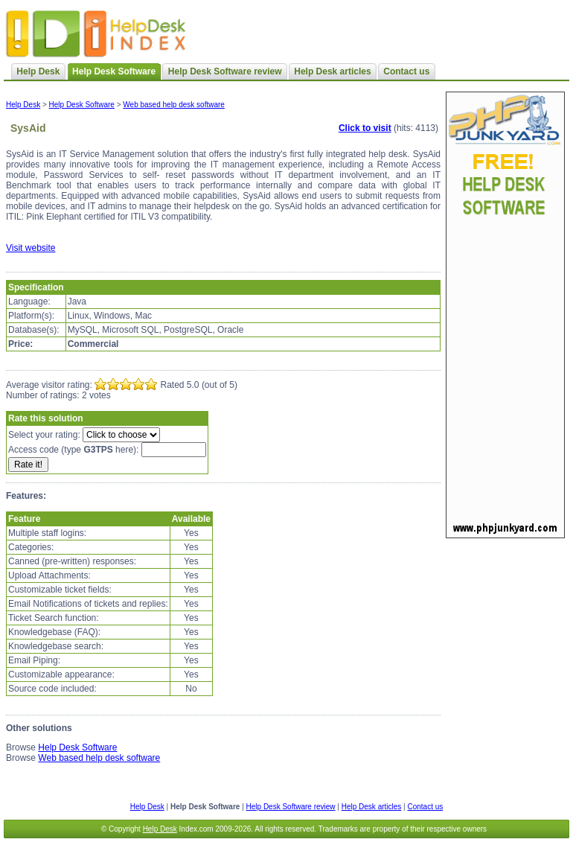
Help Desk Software (82, 105)
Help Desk (38, 71)
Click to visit (365, 128)
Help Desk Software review (225, 71)
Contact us (406, 71)
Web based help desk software (174, 105)
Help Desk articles (332, 71)
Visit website (30, 248)
